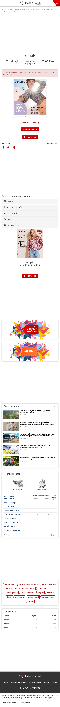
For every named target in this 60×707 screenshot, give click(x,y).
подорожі (45, 584)
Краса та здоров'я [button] (13, 207)
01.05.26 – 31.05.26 (30, 263)
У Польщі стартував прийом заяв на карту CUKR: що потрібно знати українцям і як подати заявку (37, 423)
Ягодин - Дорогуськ (10, 503)
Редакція (46, 683)
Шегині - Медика (9, 526)
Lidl (22, 593)
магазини (22, 584)
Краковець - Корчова (11, 522)
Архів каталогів (52, 143)
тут (11, 74)
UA (57, 3)
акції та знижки (33, 584)
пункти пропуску (12, 593)
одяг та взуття (19, 597)
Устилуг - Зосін (9, 506)
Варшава (31, 601)
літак (33, 588)
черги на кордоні (33, 597)
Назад (26, 122)
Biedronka (24, 588)
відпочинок (50, 593)
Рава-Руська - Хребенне (12, 514)
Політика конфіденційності (18, 683)
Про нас (5, 683)
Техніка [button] (7, 219)
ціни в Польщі (42, 588)
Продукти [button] (8, 201)
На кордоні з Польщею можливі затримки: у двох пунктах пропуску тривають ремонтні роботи (37, 435)
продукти (41, 593)
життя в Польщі (10, 584)
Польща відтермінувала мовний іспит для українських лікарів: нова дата (35, 446)
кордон (53, 584)
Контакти (55, 683)
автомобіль (30, 593)
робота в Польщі (12, 588)
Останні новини (12, 406)
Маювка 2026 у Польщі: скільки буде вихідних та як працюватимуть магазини (37, 458)
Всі (55, 406)
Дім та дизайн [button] (11, 213)
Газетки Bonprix (30, 129)
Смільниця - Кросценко (12, 530)
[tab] (30, 201)
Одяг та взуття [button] (11, 225)
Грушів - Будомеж (10, 518)
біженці (9, 597)
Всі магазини (30, 136)
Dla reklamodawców (35, 683)
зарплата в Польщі (48, 597)
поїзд (52, 588)
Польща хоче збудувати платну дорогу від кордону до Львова (35, 411)
